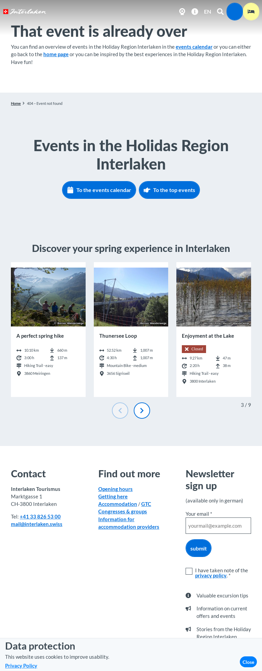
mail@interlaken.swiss (36, 524)
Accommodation (117, 504)
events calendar (194, 47)
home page (56, 54)
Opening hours (115, 489)
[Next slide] (142, 410)
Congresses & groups (122, 512)
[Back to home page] (25, 12)
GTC (146, 504)
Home (16, 103)
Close (248, 662)
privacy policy (211, 575)
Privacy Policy (21, 665)
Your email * (199, 514)
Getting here (113, 496)
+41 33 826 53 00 (40, 516)
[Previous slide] (120, 410)
